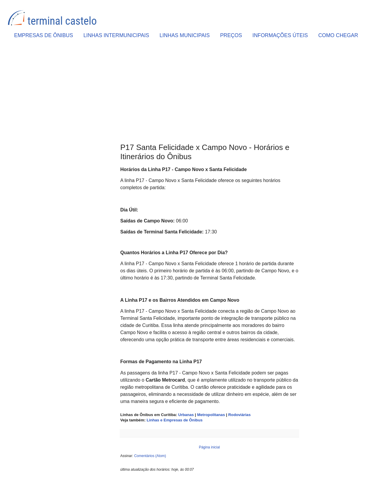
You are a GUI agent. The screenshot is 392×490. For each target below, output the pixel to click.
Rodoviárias (239, 414)
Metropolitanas (211, 414)
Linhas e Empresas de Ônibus (175, 420)
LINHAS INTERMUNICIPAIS (116, 35)
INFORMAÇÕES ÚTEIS (280, 35)
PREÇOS (231, 35)
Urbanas (186, 414)
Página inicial (209, 447)
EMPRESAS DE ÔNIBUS (43, 35)
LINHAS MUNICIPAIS (184, 35)
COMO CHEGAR (338, 35)
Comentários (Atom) (150, 456)
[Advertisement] (209, 92)
